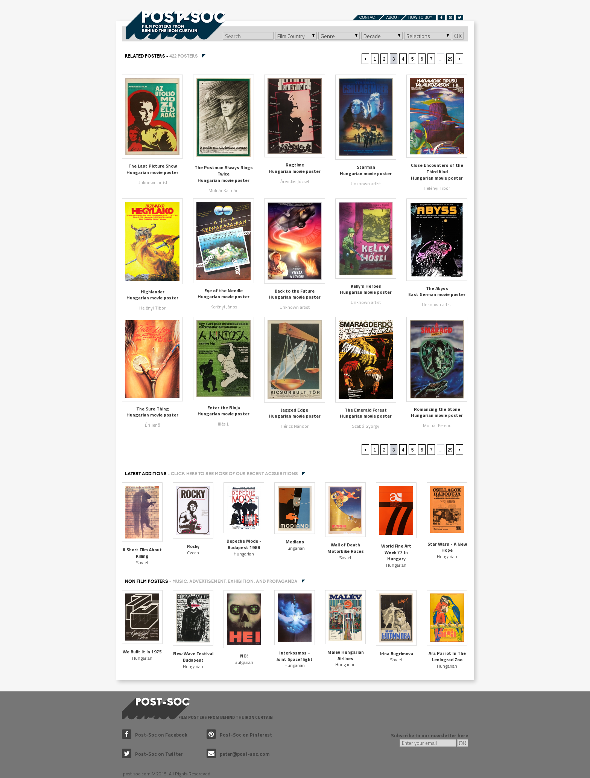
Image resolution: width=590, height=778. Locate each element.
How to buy (420, 17)
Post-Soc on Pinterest (239, 734)
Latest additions (211, 473)
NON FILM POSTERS (211, 581)
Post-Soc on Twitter (152, 754)
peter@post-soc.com (238, 754)
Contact (368, 17)
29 (449, 59)
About (392, 17)
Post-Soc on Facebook (154, 734)
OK (458, 36)
